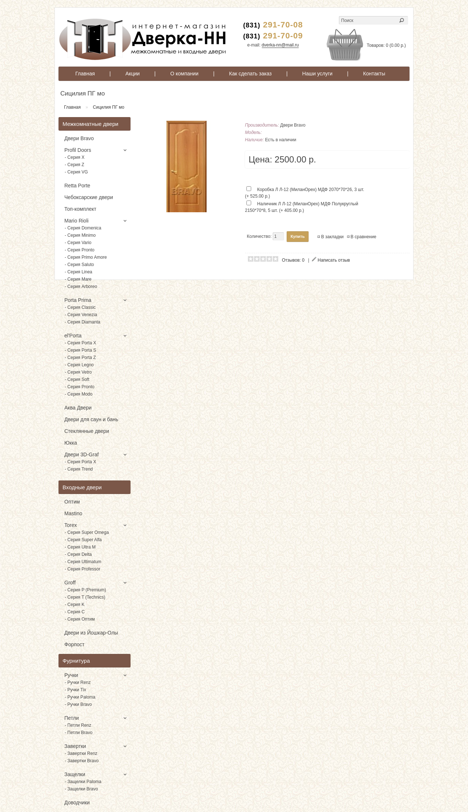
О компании (184, 73)
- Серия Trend (79, 469)
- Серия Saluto (79, 264)
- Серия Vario (78, 242)
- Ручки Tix (75, 689)
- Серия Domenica (83, 228)
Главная (85, 73)
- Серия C (75, 611)
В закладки (332, 236)
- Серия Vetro (78, 372)
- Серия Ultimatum (83, 561)
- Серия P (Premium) (85, 589)
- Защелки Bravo (81, 789)
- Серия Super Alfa (83, 539)
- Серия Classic (80, 307)
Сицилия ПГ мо (108, 107)
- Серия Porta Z (80, 357)
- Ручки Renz (78, 682)
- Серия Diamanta (82, 322)
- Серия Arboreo (81, 286)
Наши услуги (317, 73)
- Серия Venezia (81, 314)
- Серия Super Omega (87, 532)
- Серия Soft (77, 379)
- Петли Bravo (79, 732)
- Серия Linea (78, 271)
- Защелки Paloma (83, 781)
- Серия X (74, 157)
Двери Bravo (292, 125)
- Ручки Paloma (80, 697)
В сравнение (363, 236)
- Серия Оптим (80, 619)
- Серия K (74, 604)
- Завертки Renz (81, 753)
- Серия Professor (82, 569)
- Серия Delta (78, 554)
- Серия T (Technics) (85, 597)
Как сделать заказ (250, 73)
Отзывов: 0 (293, 260)
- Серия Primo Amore (86, 257)
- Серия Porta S (80, 350)
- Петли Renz (78, 725)
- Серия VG (76, 172)
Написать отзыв (334, 260)
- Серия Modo (79, 394)
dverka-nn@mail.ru (280, 45)
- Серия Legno (79, 364)
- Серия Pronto (79, 249)
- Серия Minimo (80, 235)
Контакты (374, 73)
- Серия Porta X (80, 342)
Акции (132, 73)
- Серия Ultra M (80, 547)
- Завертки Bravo (82, 760)
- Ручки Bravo (78, 704)
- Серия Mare (78, 279)
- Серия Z (74, 164)
